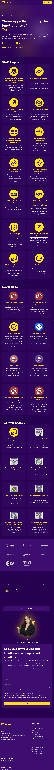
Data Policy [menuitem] (4, 731)
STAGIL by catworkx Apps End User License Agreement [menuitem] (13, 735)
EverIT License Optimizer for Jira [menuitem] (38, 738)
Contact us (47, 2)
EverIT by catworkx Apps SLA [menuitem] (8, 739)
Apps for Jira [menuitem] (35, 723)
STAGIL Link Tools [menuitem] (5, 763)
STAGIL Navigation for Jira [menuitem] (37, 736)
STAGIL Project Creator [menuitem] (36, 753)
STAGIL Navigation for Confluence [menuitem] (9, 760)
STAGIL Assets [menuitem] (34, 726)
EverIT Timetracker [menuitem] (35, 730)
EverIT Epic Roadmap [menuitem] (36, 740)
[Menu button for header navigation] (40, 2)
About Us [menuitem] (3, 727)
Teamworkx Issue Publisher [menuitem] (37, 747)
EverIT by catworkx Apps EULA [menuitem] (8, 737)
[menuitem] (13, 724)
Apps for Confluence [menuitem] (7, 758)
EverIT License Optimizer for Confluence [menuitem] (10, 765)
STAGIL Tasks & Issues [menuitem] (6, 767)
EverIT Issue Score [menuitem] (35, 743)
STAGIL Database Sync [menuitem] (36, 745)
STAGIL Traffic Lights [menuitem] (35, 734)
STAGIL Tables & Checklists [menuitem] (37, 728)
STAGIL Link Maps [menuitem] (35, 732)
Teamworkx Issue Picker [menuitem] (36, 749)
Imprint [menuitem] (3, 729)
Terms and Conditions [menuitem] (6, 733)
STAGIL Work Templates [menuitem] (36, 751)
